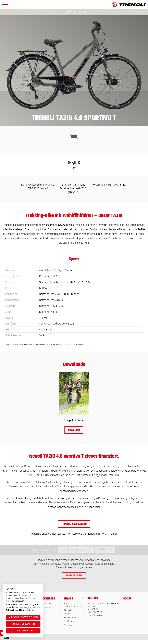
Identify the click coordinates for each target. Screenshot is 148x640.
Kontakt (67, 614)
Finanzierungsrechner (74, 524)
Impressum (45, 607)
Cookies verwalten (23, 624)
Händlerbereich (70, 621)
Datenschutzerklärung (16, 610)
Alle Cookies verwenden (23, 617)
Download (74, 430)
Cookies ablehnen (23, 630)
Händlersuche (69, 617)
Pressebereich (69, 625)
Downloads (68, 610)
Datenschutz (45, 603)
